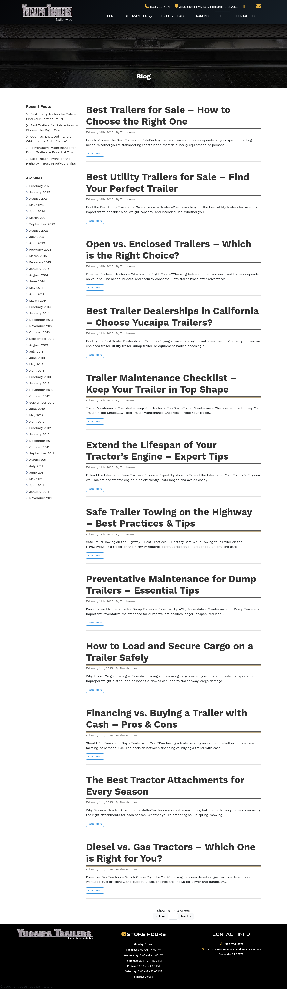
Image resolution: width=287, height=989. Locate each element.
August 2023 (37, 230)
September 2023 (40, 224)
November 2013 (39, 326)
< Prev (161, 916)
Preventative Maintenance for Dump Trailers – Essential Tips (171, 584)
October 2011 (37, 447)
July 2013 (34, 351)
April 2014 (35, 294)
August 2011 (36, 460)
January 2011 (37, 492)
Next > (186, 916)
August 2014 (37, 275)
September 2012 (40, 402)
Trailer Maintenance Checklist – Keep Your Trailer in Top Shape (161, 383)
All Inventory (136, 16)
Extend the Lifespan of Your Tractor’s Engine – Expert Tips (157, 450)
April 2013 (35, 370)
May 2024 (35, 205)
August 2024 (37, 198)
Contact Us (245, 16)
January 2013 (37, 383)
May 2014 (34, 288)
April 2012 (35, 421)
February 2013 (38, 377)
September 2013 (40, 339)
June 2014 (35, 281)
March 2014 (36, 300)
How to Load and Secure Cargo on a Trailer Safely (169, 651)
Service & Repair (171, 16)
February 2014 (38, 307)
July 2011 (34, 466)
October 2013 (38, 332)
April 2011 (35, 485)
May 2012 (34, 415)
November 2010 (39, 498)
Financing (201, 16)
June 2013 (35, 358)
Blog (222, 16)
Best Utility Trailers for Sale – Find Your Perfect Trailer (167, 182)
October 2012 (38, 396)
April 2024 (35, 211)
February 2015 (38, 262)
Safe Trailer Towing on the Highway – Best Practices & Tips (169, 517)
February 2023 (38, 249)
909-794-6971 (157, 7)
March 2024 (36, 218)
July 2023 (35, 237)
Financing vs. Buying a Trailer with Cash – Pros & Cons (166, 718)
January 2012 (37, 434)
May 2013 (34, 364)
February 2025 (38, 186)
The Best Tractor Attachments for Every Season (165, 785)
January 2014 (38, 313)
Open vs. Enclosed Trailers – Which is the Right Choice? (168, 249)
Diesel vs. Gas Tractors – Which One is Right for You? (171, 852)
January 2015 (37, 269)
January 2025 (38, 192)
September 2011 (40, 453)
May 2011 (34, 479)
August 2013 (37, 345)
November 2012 (39, 390)
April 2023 (35, 243)
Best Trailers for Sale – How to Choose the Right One (158, 115)
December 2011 (39, 441)
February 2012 (38, 428)
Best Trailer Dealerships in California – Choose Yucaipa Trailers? (172, 316)
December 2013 (39, 320)
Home (111, 16)
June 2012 (35, 409)
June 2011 (35, 472)
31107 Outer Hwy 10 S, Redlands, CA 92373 (206, 7)
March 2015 (36, 256)
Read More (95, 153)
